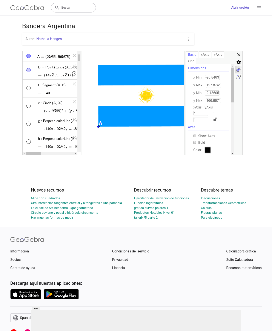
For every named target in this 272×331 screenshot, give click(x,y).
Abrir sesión (240, 7)
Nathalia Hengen (49, 39)
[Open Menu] (259, 7)
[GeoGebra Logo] (27, 7)
